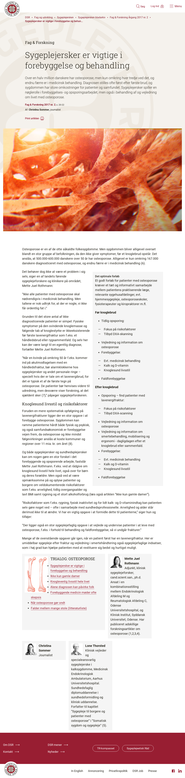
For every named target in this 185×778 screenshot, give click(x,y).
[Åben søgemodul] (131, 6)
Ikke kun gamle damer (66, 576)
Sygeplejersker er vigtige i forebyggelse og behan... (54, 21)
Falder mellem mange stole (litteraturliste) (60, 607)
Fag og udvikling (43, 17)
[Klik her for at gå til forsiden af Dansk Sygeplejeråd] (64, 6)
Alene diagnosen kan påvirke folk (74, 586)
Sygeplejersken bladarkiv (91, 17)
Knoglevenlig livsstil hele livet (72, 581)
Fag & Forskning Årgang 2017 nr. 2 (129, 17)
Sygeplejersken (65, 17)
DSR (27, 17)
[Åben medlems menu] (153, 6)
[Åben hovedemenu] (176, 6)
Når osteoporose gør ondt (48, 601)
